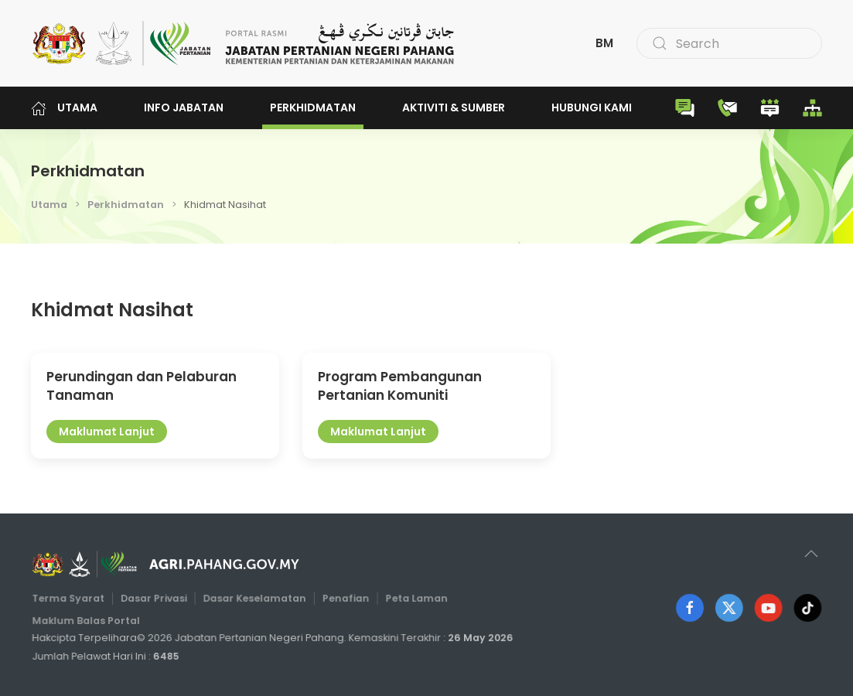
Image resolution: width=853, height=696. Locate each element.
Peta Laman (414, 598)
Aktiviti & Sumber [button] (453, 107)
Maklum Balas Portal (89, 619)
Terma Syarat (71, 598)
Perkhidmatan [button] (313, 107)
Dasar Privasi (156, 598)
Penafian (345, 598)
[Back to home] (243, 43)
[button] (811, 553)
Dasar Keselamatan (254, 598)
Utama (64, 108)
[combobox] (729, 43)
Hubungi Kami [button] (591, 107)
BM (604, 43)
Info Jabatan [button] (183, 107)
